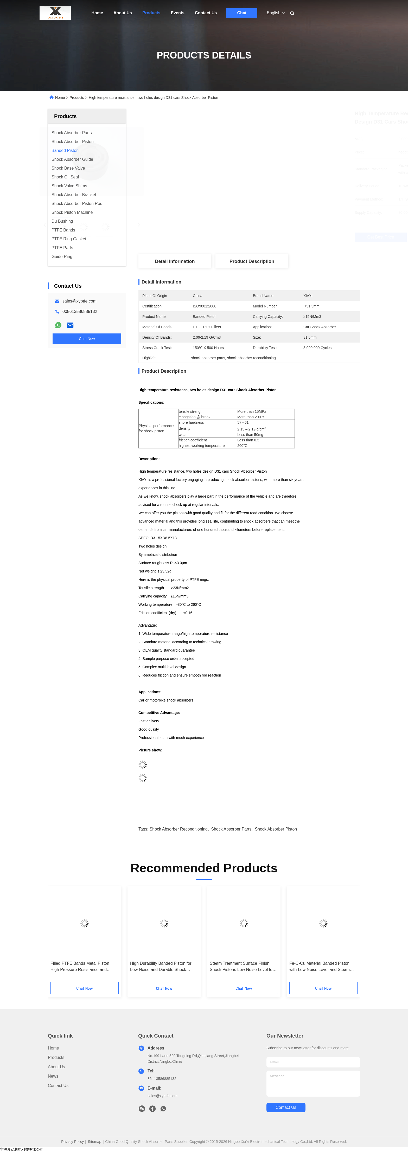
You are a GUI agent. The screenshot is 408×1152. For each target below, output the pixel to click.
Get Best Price (278, 237)
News (53, 1076)
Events (177, 13)
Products (151, 13)
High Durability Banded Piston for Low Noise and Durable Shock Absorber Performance (161, 967)
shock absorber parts (231, 829)
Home (97, 13)
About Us (122, 13)
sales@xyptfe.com (79, 301)
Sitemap (94, 1142)
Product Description (252, 261)
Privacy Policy (72, 1142)
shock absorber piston (276, 829)
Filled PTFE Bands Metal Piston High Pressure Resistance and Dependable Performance (79, 967)
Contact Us (206, 13)
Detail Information (175, 261)
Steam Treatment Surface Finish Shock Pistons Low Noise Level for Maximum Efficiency (242, 967)
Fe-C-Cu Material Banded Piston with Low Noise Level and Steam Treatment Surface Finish (319, 967)
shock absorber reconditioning (179, 829)
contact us (286, 1107)
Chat (242, 13)
